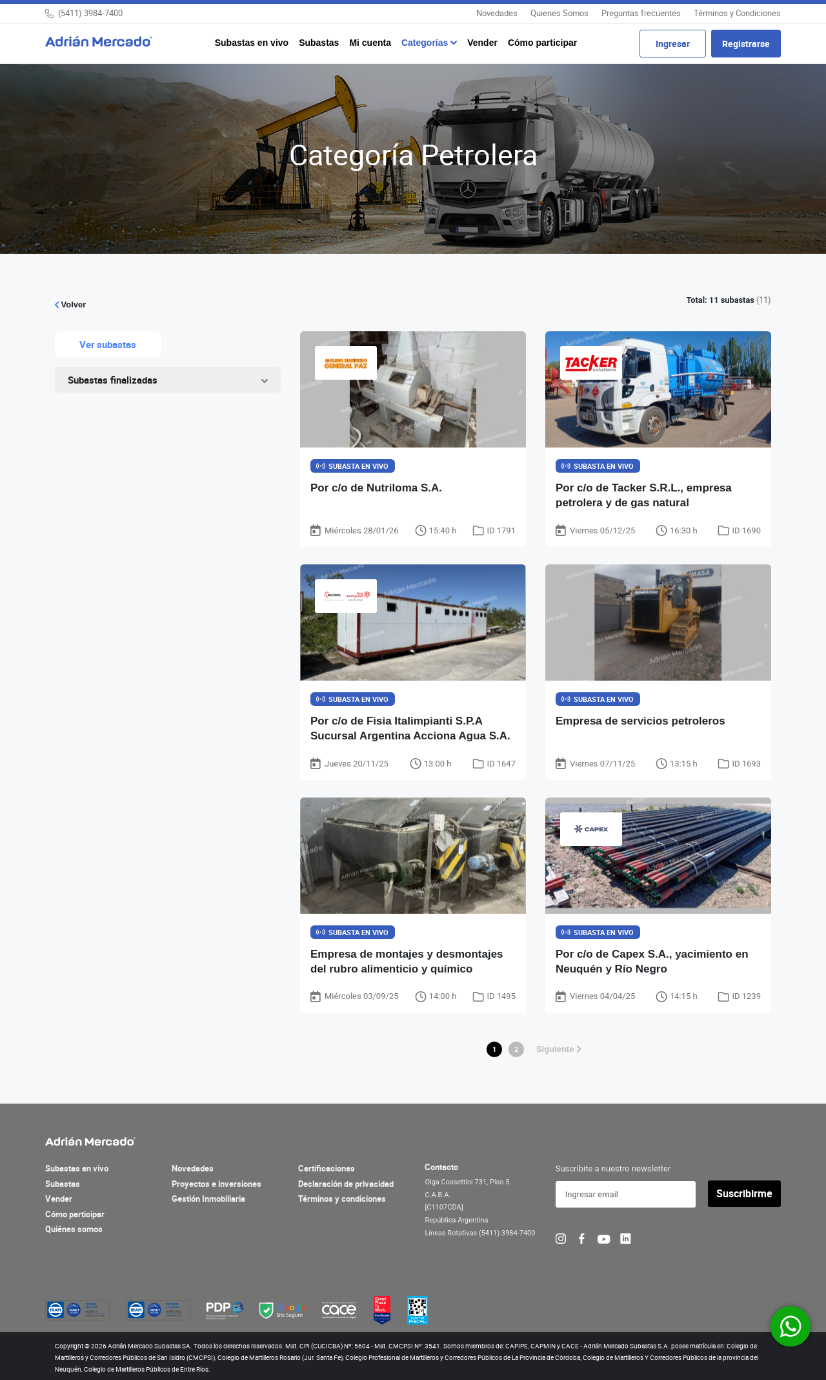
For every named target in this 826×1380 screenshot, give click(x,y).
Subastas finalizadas (112, 379)
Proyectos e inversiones (216, 1183)
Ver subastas (107, 344)
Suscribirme (744, 1194)
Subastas (319, 42)
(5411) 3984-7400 (90, 13)
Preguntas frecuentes (641, 13)
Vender (482, 42)
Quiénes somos (74, 1229)
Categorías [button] (425, 42)
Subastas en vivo (251, 42)
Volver (70, 304)
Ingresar (673, 43)
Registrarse (746, 43)
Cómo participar (542, 42)
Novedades (497, 13)
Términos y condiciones (342, 1199)
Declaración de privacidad (346, 1183)
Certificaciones (326, 1169)
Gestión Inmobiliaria (208, 1199)
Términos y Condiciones (737, 13)
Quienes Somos (559, 13)
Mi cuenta (370, 42)
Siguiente (558, 1049)
